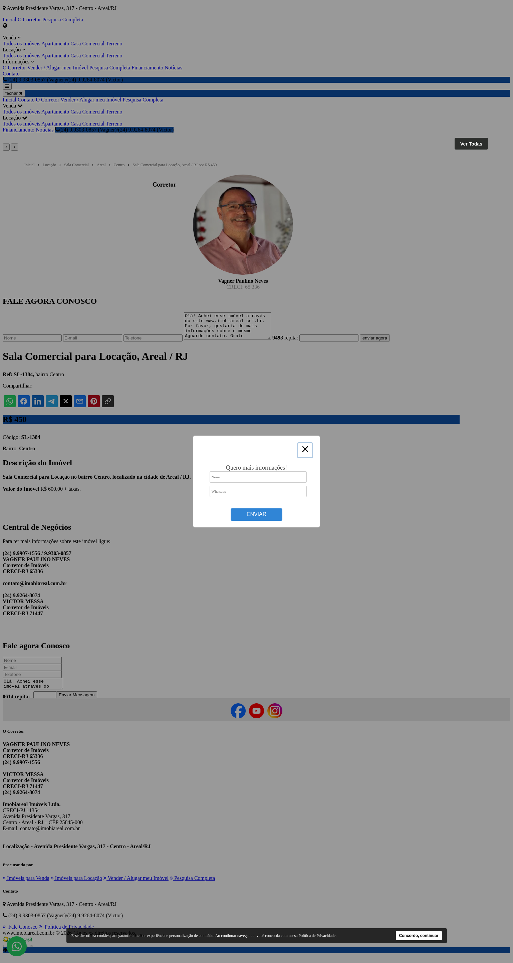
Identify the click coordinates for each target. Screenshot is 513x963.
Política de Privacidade (317, 935)
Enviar (257, 514)
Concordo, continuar (419, 935)
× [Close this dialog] (305, 450)
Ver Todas (471, 144)
